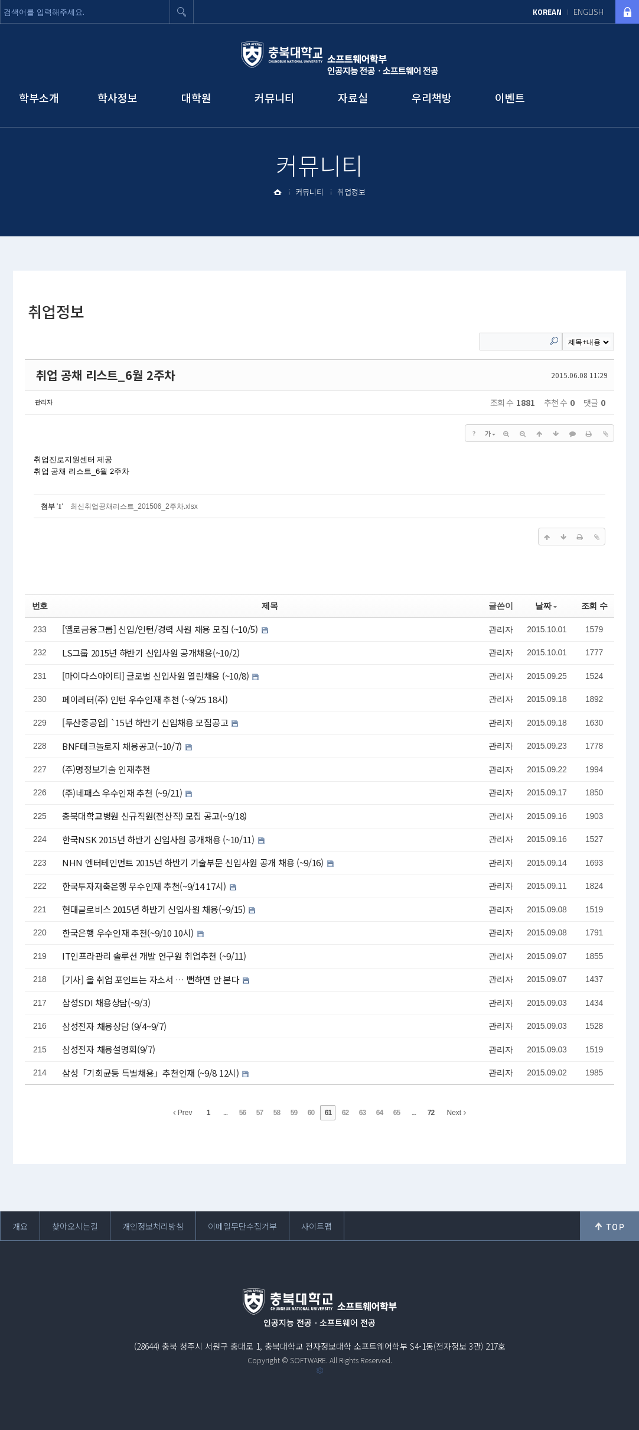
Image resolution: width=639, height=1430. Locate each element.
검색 (182, 12)
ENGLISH (588, 12)
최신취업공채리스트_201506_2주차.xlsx (134, 506)
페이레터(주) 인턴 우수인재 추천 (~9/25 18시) (145, 699)
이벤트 (510, 97)
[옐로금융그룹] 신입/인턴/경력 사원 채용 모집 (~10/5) (161, 629)
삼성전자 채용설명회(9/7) (108, 1049)
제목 (270, 605)
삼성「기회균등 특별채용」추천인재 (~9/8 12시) (151, 1073)
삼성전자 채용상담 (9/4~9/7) (114, 1026)
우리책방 (432, 97)
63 (362, 1113)
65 (396, 1113)
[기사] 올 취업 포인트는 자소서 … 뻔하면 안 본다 (152, 979)
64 (379, 1113)
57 (259, 1113)
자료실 (353, 97)
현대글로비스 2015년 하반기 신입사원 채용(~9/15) (154, 909)
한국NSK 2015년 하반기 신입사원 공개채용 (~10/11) (159, 839)
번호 (40, 605)
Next (455, 1113)
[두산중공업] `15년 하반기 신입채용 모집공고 (146, 722)
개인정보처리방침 (153, 1226)
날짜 (545, 605)
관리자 (44, 402)
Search (554, 341)
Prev (182, 1113)
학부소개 (39, 97)
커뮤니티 (275, 97)
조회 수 (594, 605)
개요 (20, 1226)
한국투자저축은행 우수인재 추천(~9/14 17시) (145, 886)
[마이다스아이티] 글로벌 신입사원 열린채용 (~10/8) (156, 676)
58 (276, 1113)
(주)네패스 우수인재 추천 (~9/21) (123, 792)
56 (242, 1113)
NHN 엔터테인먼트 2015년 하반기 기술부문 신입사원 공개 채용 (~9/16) (194, 862)
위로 (609, 1226)
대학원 (196, 97)
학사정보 (117, 97)
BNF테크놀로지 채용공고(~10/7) (123, 746)
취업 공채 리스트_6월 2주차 (105, 375)
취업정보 (351, 191)
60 (311, 1113)
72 (431, 1113)
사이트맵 (316, 1226)
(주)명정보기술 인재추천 (106, 769)
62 (345, 1113)
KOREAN (547, 12)
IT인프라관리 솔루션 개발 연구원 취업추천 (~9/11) (154, 956)
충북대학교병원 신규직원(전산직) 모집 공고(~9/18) (154, 816)
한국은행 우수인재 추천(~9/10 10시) (129, 933)
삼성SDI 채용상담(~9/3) (106, 1002)
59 (294, 1113)
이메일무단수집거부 (242, 1226)
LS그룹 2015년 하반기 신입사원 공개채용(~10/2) (151, 652)
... (225, 1113)
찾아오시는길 (75, 1226)
